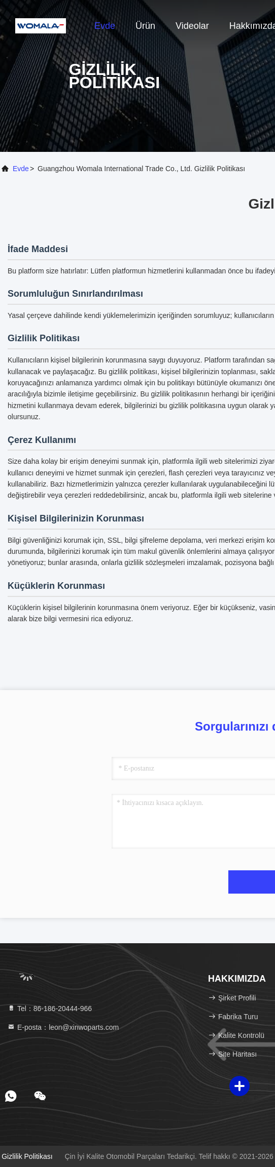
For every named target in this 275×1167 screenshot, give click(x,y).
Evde (104, 26)
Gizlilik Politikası (27, 1156)
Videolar (192, 26)
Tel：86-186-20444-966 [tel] (49, 1008)
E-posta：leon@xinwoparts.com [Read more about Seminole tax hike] (63, 1027)
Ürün (145, 26)
